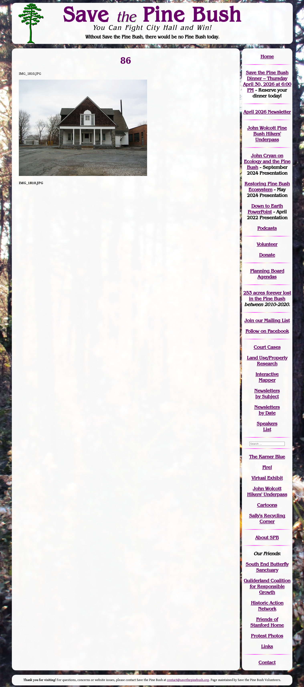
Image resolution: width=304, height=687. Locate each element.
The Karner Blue (267, 457)
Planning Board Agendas (267, 274)
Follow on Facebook (267, 331)
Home (267, 56)
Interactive (267, 374)
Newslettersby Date (267, 410)
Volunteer (267, 244)
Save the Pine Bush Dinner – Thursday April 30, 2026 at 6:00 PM (267, 81)
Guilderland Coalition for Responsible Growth (267, 586)
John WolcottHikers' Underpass (267, 491)
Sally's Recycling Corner (267, 518)
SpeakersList (267, 426)
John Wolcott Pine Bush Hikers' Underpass (267, 133)
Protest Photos (267, 636)
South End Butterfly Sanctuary (267, 567)
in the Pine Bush (270, 295)
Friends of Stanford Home (267, 622)
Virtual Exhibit (267, 478)
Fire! (267, 467)
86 (125, 60)
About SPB (267, 537)
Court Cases (267, 347)
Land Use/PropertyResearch (267, 360)
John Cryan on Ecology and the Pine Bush (267, 161)
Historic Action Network (267, 606)
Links (267, 646)
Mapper (267, 380)
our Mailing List (272, 320)
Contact (267, 662)
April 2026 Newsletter (267, 112)
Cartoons (267, 505)
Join (249, 320)
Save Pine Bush (152, 14)
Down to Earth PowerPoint (265, 209)
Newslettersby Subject (267, 393)
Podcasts (267, 228)
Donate (267, 255)
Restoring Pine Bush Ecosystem (267, 186)
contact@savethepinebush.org (188, 680)
